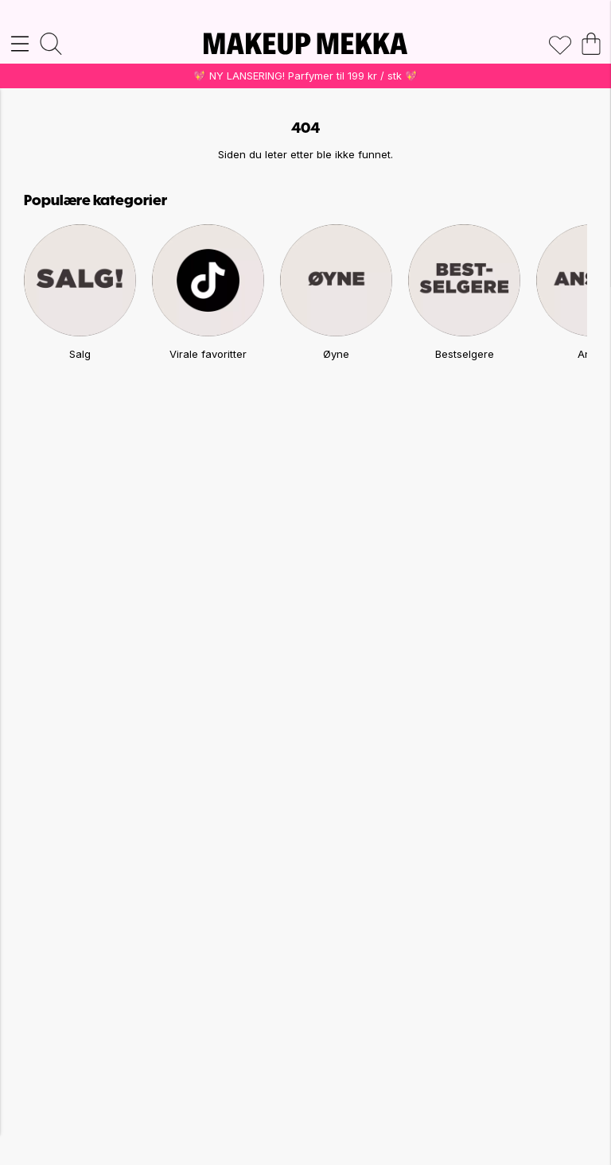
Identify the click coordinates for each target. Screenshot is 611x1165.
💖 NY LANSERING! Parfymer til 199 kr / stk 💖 (305, 75)
